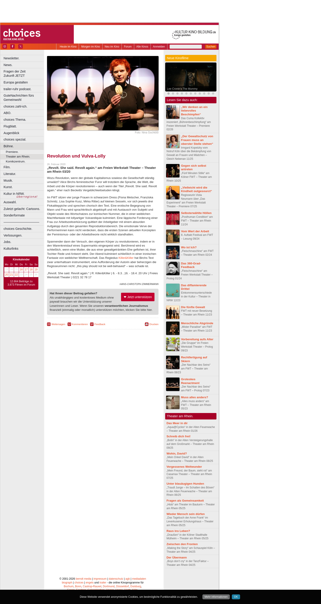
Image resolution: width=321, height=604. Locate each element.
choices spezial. (15, 139)
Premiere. (12, 152)
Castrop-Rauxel (92, 586)
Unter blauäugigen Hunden (185, 483)
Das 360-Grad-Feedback (191, 265)
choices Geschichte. (18, 228)
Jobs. (7, 242)
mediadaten (139, 578)
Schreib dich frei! (179, 436)
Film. (7, 167)
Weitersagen (58, 324)
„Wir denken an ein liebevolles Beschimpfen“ (194, 110)
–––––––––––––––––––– (21, 222)
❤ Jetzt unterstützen (138, 297)
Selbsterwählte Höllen (196, 213)
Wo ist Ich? (189, 247)
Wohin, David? (177, 453)
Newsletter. (11, 58)
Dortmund (109, 586)
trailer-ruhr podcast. (17, 89)
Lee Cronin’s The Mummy (182, 88)
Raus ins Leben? (178, 531)
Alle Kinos (142, 46)
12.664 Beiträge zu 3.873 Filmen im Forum (21, 283)
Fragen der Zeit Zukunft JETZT (24, 73)
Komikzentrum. (15, 161)
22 (16, 274)
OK (236, 596)
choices (79, 582)
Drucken (153, 324)
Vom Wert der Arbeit (195, 231)
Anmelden (159, 46)
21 (11, 274)
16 (21, 269)
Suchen (210, 46)
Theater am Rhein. (18, 156)
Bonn (78, 586)
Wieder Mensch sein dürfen (186, 514)
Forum (128, 46)
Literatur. (10, 174)
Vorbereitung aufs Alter (197, 339)
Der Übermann (177, 557)
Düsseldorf (122, 586)
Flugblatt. (10, 126)
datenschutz (116, 578)
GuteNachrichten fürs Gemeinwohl (19, 98)
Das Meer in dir (177, 423)
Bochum (69, 586)
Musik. (8, 180)
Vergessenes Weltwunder (184, 466)
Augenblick (11, 133)
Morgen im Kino (90, 46)
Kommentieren (80, 324)
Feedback (100, 324)
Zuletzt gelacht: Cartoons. (22, 209)
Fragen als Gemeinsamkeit (185, 500)
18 (31, 269)
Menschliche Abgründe (197, 323)
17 (26, 269)
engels (89, 582)
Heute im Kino (68, 46)
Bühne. (9, 146)
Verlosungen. (13, 235)
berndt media (83, 578)
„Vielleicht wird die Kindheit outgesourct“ (196, 189)
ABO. (7, 113)
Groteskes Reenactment (190, 381)
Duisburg (135, 586)
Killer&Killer (126, 257)
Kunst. (8, 187)
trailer (102, 582)
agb (128, 578)
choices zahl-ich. (15, 106)
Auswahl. (10, 202)
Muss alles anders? (194, 397)
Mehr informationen (216, 596)
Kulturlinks (11, 248)
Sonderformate (14, 215)
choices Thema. (15, 119)
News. (8, 65)
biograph (67, 582)
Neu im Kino (112, 46)
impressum (100, 578)
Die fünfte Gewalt (193, 307)
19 (36, 269)
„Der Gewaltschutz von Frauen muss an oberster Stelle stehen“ (197, 140)
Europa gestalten (16, 82)
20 (6, 274)
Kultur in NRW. (14, 193)
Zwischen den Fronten (182, 544)
